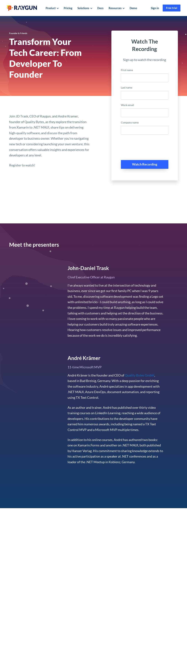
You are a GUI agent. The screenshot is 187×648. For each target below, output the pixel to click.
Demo (133, 8)
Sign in (155, 8)
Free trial (171, 7)
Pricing (68, 8)
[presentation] (148, 148)
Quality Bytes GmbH (139, 375)
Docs (100, 8)
